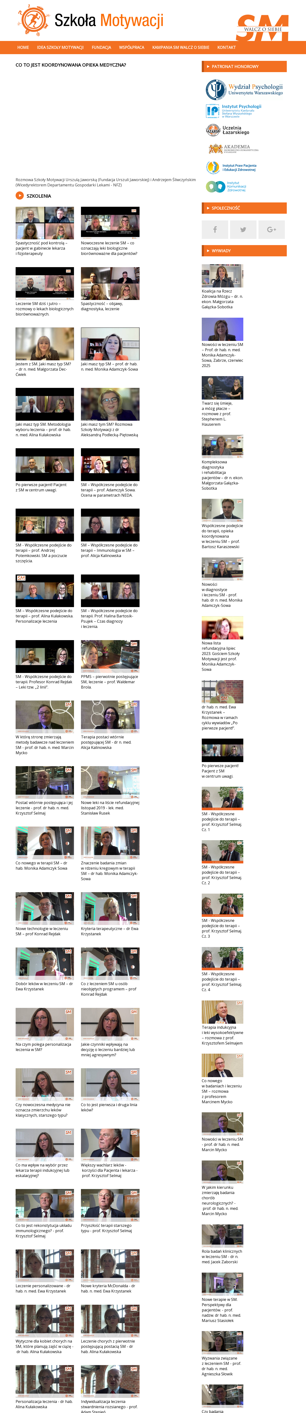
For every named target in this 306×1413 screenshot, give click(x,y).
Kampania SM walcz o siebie (180, 47)
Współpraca (131, 47)
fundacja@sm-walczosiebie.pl (48, 1396)
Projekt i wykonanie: (257, 1396)
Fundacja (101, 47)
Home (23, 47)
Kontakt (226, 47)
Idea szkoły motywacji (60, 47)
